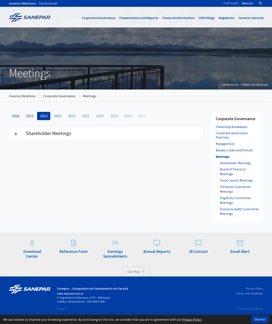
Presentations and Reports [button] (138, 17)
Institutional (48, 3)
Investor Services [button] (251, 17)
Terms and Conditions (250, 293)
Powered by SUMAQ (250, 309)
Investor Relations (22, 3)
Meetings (223, 156)
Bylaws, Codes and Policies (234, 150)
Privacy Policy (254, 288)
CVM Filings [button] (207, 17)
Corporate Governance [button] (98, 17)
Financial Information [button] (178, 17)
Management (225, 144)
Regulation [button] (227, 17)
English (247, 3)
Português (231, 3)
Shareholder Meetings (235, 163)
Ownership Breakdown (231, 127)
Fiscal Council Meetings (236, 180)
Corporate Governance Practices (232, 135)
